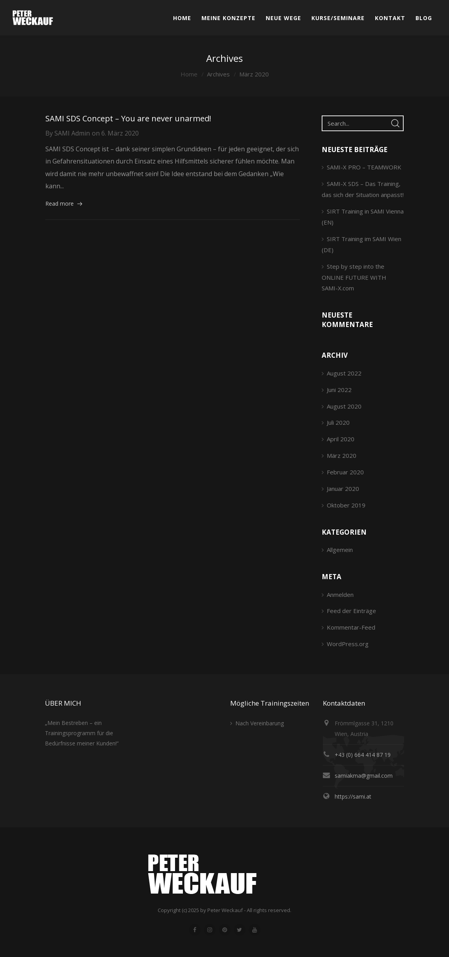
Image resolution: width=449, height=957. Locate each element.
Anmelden (340, 594)
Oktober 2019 (346, 505)
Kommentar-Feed (351, 627)
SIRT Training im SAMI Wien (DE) (361, 244)
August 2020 (344, 406)
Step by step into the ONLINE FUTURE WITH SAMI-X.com (354, 277)
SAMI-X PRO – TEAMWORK (364, 167)
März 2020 (341, 455)
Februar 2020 (345, 472)
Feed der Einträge (351, 611)
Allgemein (340, 550)
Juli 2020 (338, 422)
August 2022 (344, 373)
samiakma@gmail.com (364, 775)
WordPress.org (348, 644)
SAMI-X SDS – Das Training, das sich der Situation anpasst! (363, 189)
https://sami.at (353, 796)
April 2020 (340, 439)
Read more (59, 203)
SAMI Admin (72, 133)
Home (189, 74)
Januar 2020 (343, 488)
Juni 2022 (339, 390)
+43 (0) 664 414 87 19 (363, 754)
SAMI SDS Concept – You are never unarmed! (128, 118)
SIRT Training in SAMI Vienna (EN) (363, 216)
